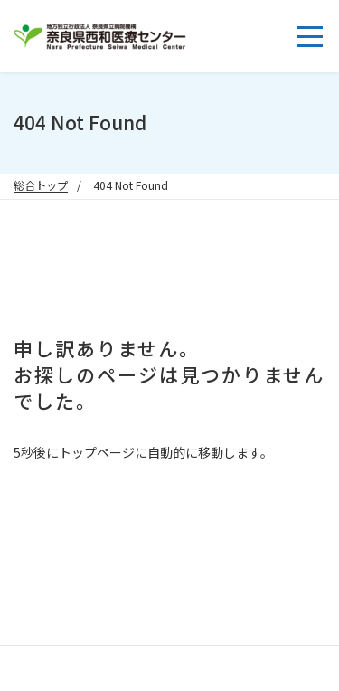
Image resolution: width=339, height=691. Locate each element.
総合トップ (41, 185)
